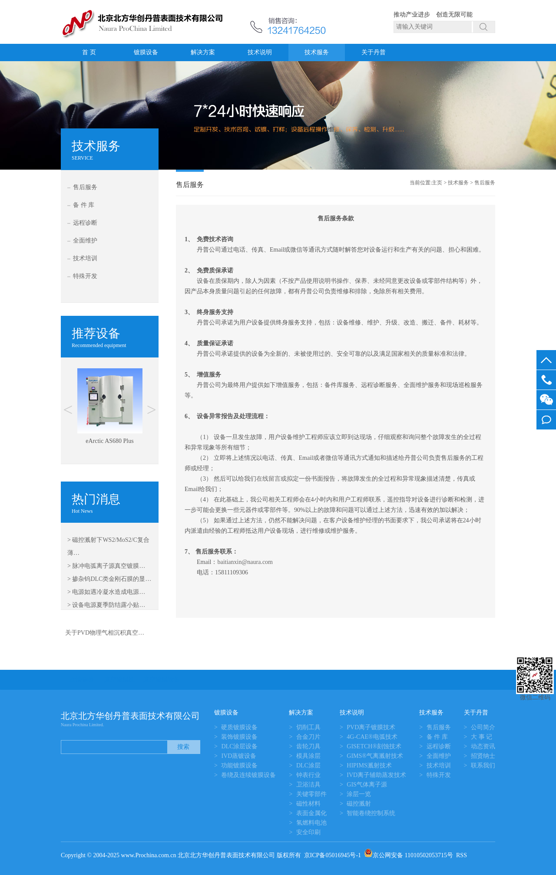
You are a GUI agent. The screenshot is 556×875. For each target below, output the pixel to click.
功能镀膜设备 (239, 765)
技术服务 (316, 52)
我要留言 (546, 419)
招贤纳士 (483, 756)
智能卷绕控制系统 (371, 813)
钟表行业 (308, 775)
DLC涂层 (308, 765)
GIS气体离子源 (367, 784)
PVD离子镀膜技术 (371, 727)
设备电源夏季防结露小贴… (108, 605)
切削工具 (308, 727)
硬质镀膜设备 (239, 727)
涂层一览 (359, 794)
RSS (461, 855)
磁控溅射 (359, 803)
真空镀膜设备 (161, 679)
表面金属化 (311, 813)
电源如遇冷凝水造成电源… (108, 592)
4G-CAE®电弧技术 (372, 737)
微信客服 (546, 400)
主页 (437, 183)
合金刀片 (308, 737)
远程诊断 (85, 223)
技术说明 (260, 52)
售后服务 (85, 187)
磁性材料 (308, 803)
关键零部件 (311, 794)
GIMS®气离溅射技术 (375, 756)
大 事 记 (481, 737)
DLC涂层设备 (239, 746)
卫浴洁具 (308, 784)
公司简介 (483, 727)
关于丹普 (373, 52)
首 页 (89, 52)
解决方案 (203, 52)
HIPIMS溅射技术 (369, 765)
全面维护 (85, 240)
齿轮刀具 (308, 746)
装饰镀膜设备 (239, 737)
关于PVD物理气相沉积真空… (104, 632)
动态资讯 (483, 746)
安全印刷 (308, 832)
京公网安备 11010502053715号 (408, 855)
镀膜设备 (146, 52)
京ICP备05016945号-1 (332, 855)
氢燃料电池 (311, 822)
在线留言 (268, 478)
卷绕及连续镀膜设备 (248, 775)
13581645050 (546, 380)
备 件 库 (83, 205)
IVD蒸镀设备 (238, 756)
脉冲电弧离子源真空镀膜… (108, 566)
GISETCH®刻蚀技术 (374, 746)
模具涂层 (308, 756)
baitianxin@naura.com (245, 562)
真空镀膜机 (119, 679)
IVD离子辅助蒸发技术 (376, 775)
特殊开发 (85, 276)
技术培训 (85, 258)
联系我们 (483, 765)
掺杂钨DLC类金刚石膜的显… (111, 579)
